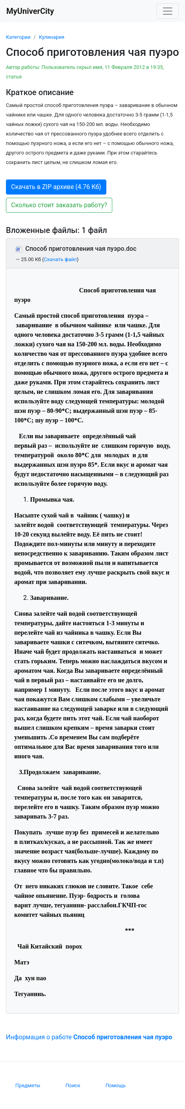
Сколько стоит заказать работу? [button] (59, 205)
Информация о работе (89, 1037)
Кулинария (51, 37)
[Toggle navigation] (168, 11)
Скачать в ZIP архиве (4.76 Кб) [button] (56, 187)
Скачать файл (60, 259)
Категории (18, 37)
